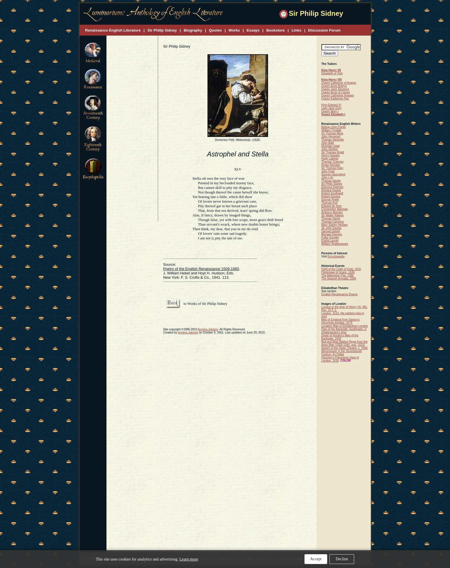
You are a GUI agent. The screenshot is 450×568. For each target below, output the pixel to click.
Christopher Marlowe (334, 209)
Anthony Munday (332, 212)
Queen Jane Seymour (335, 89)
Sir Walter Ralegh (332, 215)
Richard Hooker (331, 190)
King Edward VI (331, 104)
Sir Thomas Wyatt (332, 152)
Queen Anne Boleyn (334, 86)
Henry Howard (330, 155)
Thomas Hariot (330, 218)
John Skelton (329, 149)
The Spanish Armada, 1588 (338, 278)
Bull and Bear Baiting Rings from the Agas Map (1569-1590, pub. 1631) (344, 343)
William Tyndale (331, 130)
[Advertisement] (132, 129)
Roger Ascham (330, 164)
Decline (341, 559)
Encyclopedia (335, 256)
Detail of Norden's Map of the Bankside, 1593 (339, 337)
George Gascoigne (333, 174)
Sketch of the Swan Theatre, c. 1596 (344, 348)
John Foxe (328, 171)
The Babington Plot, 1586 (337, 275)
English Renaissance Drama (339, 294)
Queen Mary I (330, 111)
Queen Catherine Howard (337, 95)
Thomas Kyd (329, 202)
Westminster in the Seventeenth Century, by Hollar (341, 353)
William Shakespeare (334, 243)
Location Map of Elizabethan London (344, 325)
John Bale (327, 142)
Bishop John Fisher (333, 127)
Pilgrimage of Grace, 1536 (338, 272)
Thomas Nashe (331, 180)
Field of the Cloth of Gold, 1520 (341, 269)
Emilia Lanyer (330, 240)
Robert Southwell (332, 193)
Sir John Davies (331, 228)
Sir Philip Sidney (331, 183)
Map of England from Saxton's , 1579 (340, 321)
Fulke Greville (330, 237)
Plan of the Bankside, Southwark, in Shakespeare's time (344, 330)
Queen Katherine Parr (335, 98)
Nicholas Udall (330, 146)
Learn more (188, 559)
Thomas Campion (332, 221)
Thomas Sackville (332, 139)
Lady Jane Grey (331, 108)
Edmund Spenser (332, 187)
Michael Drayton (331, 234)
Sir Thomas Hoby (332, 168)
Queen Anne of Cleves (335, 92)
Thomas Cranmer (332, 161)
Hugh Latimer (330, 158)
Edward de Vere (331, 206)
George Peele (330, 199)
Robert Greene (330, 196)
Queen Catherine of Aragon (338, 82)
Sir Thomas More (332, 133)
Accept (316, 559)
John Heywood (330, 136)
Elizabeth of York (332, 73)
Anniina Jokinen (208, 329)
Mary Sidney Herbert (334, 224)
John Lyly (327, 177)
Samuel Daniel (330, 231)
